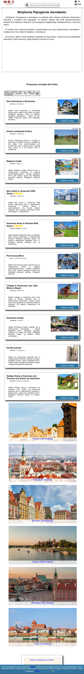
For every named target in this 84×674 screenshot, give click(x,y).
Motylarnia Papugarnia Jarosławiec (42, 660)
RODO (37, 671)
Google (32, 667)
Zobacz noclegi (67, 121)
